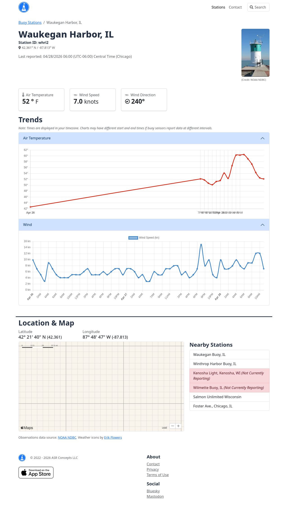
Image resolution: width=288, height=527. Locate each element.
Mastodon (155, 496)
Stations (218, 7)
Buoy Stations (30, 22)
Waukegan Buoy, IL (209, 354)
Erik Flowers (113, 437)
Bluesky (153, 491)
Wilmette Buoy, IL (228, 387)
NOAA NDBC (67, 437)
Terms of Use (158, 474)
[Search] (258, 7)
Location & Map (46, 323)
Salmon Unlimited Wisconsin (217, 396)
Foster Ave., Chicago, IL (212, 406)
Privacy (153, 469)
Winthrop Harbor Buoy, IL (214, 363)
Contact (235, 7)
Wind (27, 224)
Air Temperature (37, 138)
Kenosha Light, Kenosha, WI (228, 376)
